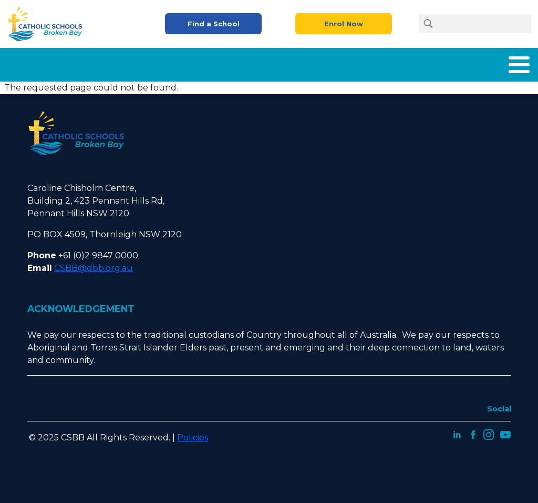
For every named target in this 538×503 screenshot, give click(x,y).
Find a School (214, 24)
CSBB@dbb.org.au (93, 268)
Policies (192, 437)
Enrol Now (343, 24)
